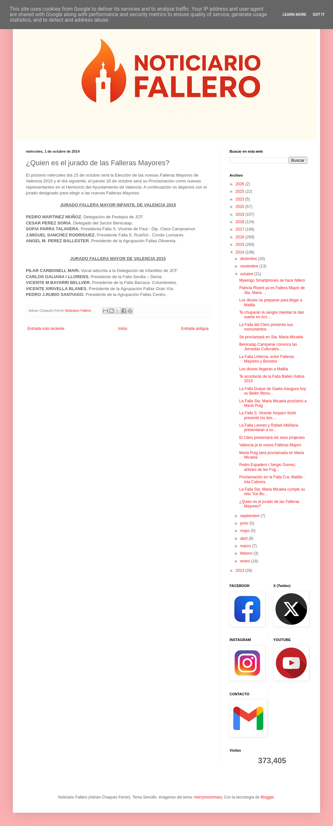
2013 (240, 570)
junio (245, 523)
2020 (240, 206)
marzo (246, 546)
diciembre (249, 258)
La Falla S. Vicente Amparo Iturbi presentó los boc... (267, 415)
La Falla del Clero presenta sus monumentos (266, 326)
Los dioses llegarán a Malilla (263, 369)
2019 (240, 214)
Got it (319, 14)
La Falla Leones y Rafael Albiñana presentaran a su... (268, 427)
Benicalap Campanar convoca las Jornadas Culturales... (268, 346)
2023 (240, 199)
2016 (240, 237)
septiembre (250, 516)
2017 (240, 229)
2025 (240, 191)
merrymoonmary (208, 797)
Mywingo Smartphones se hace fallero (272, 280)
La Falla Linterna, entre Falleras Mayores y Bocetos (266, 359)
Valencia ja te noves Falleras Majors (270, 445)
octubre (247, 274)
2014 (240, 252)
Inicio (122, 328)
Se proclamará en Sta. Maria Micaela (271, 337)
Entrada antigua (195, 328)
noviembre (249, 266)
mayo (245, 530)
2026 (240, 184)
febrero (246, 553)
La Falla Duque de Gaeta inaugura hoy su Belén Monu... (272, 391)
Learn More (294, 14)
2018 (240, 222)
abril (244, 538)
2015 (240, 244)
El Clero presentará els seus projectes (272, 437)
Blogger (267, 797)
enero (245, 561)
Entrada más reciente (45, 328)
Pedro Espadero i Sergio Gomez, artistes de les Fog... (267, 467)
